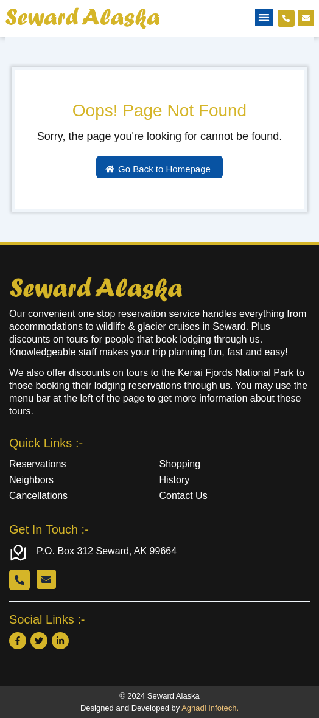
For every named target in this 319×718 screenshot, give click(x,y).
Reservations (37, 464)
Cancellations (38, 495)
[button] (264, 17)
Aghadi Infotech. (210, 708)
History (175, 480)
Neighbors (31, 480)
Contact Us (184, 495)
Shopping (180, 464)
